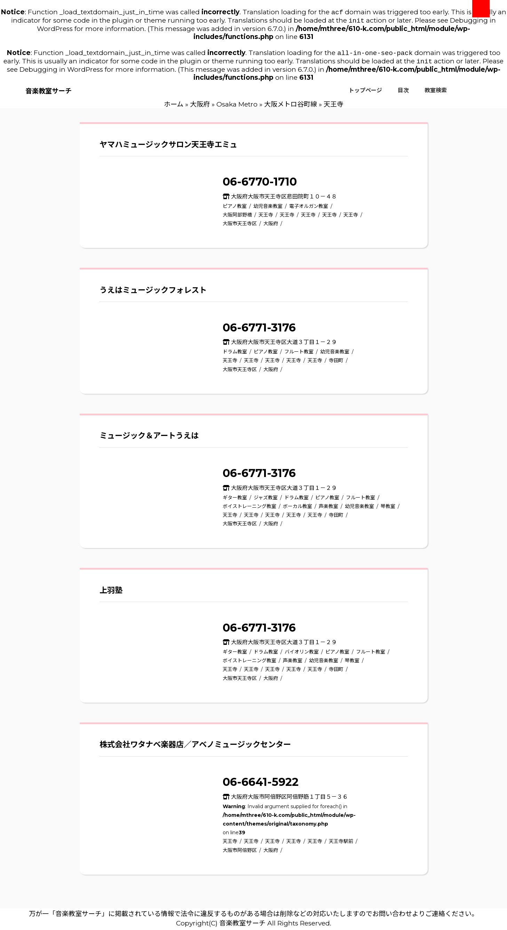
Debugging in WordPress (61, 72)
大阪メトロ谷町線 (290, 107)
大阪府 (200, 107)
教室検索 (436, 93)
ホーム (173, 107)
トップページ (365, 93)
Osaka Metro (237, 107)
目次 (403, 93)
